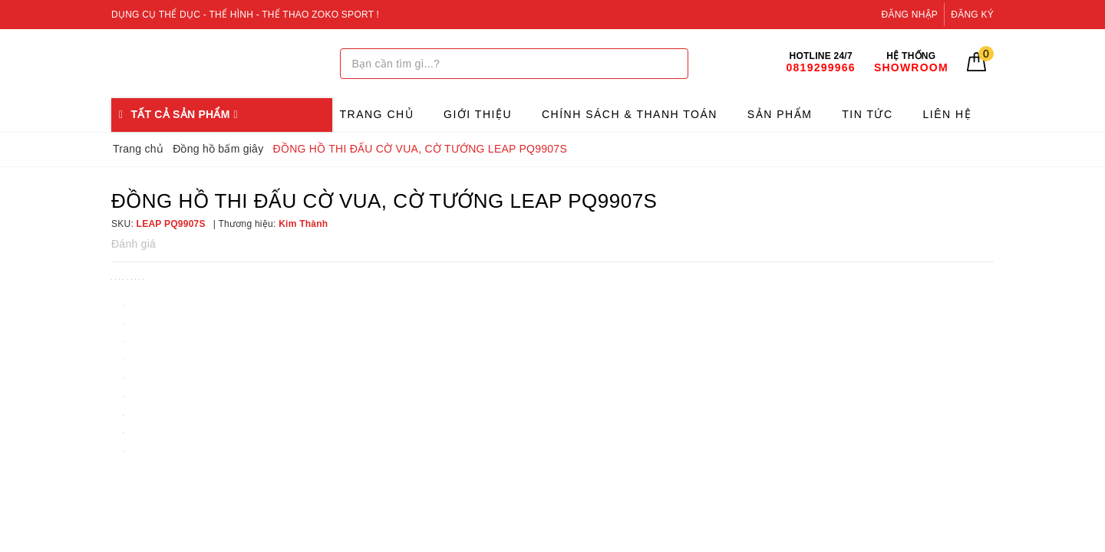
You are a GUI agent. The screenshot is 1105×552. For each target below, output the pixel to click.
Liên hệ (947, 114)
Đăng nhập (910, 14)
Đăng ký (972, 14)
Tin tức (867, 114)
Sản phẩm (779, 114)
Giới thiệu (478, 114)
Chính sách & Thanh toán (629, 114)
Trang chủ (377, 114)
